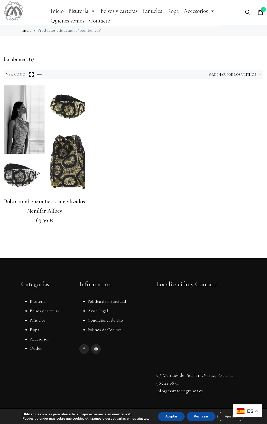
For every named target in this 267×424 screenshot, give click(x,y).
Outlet (36, 348)
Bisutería (82, 11)
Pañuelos (152, 11)
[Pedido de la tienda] (227, 74)
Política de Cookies (104, 329)
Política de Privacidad (107, 301)
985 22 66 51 (167, 383)
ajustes (142, 418)
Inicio (57, 11)
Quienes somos (67, 20)
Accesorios (199, 11)
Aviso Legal (98, 310)
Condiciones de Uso (105, 320)
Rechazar (201, 416)
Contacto (99, 20)
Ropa (173, 11)
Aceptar (171, 416)
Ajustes (230, 416)
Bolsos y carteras (119, 11)
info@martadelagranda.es (179, 391)
